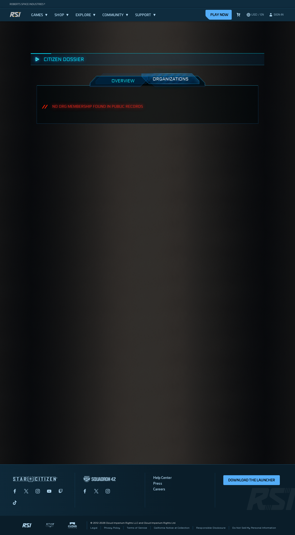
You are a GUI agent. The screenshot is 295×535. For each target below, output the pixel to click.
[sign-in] (276, 15)
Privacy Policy (112, 527)
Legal (93, 527)
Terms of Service (137, 527)
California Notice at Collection (171, 527)
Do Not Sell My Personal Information (254, 527)
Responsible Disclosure (211, 527)
